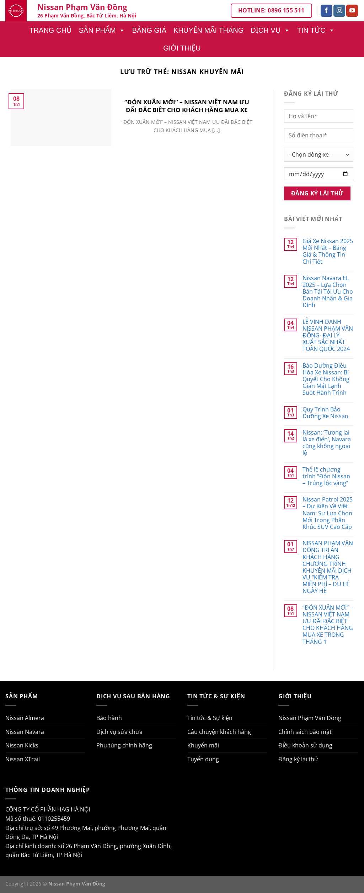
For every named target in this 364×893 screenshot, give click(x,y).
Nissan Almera (24, 718)
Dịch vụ (270, 30)
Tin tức (316, 30)
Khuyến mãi (203, 745)
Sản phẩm (102, 30)
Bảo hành (109, 718)
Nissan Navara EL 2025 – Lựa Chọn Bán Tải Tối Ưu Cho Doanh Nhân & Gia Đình (328, 292)
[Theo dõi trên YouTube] (352, 11)
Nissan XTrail (22, 759)
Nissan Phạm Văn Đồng (309, 718)
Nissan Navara (24, 732)
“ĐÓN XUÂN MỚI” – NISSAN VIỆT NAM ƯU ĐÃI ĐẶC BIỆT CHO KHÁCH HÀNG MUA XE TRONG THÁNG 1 (186, 109)
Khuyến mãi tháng (208, 30)
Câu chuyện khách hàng (219, 732)
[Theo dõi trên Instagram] (339, 11)
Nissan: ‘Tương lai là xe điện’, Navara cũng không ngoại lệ (327, 443)
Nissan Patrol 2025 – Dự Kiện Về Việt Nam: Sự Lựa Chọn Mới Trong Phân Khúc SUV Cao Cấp (328, 513)
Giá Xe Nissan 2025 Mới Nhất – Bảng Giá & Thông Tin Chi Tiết (328, 251)
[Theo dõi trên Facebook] (326, 11)
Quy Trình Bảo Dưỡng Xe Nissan (325, 413)
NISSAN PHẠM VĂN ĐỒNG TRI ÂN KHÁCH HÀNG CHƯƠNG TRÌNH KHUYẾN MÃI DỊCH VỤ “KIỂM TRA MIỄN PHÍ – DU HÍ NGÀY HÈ (328, 567)
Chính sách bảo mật (305, 732)
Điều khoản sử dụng (305, 745)
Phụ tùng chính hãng (124, 745)
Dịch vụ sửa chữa (119, 732)
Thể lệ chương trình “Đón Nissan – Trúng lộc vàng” (326, 476)
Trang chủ (50, 30)
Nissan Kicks (21, 745)
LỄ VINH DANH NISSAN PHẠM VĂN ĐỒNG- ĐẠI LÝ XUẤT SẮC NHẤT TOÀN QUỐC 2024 (328, 336)
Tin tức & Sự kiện (209, 718)
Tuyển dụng (203, 759)
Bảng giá (149, 30)
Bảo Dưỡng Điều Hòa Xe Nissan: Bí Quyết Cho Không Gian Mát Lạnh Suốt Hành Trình (326, 379)
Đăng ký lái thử (298, 759)
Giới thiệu (182, 48)
